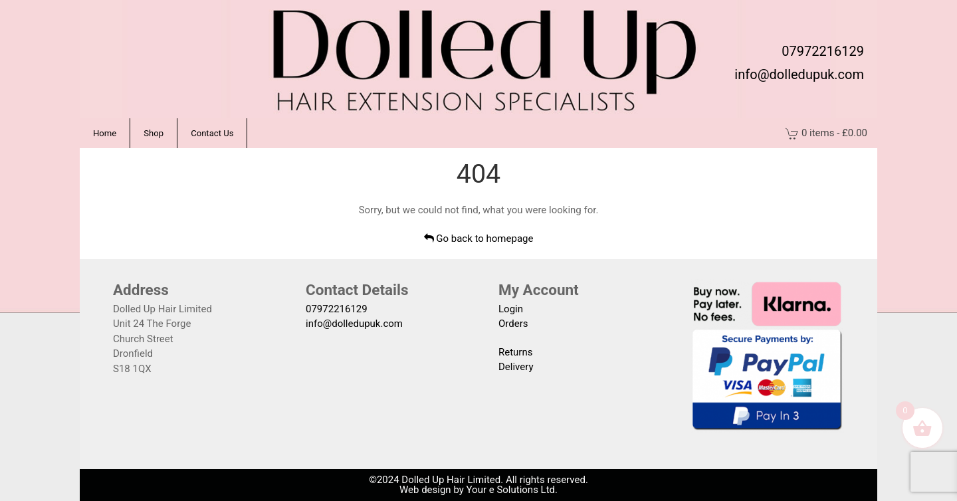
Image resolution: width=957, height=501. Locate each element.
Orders (513, 324)
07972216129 (823, 51)
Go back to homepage (479, 239)
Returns (515, 352)
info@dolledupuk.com (799, 74)
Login (510, 309)
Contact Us (212, 133)
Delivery (516, 367)
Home (104, 133)
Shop (153, 133)
